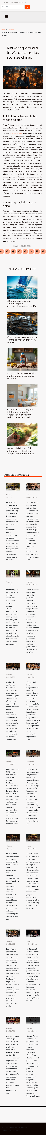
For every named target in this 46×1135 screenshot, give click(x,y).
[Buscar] (12, 7)
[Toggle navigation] (6, 16)
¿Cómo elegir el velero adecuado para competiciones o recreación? (22, 303)
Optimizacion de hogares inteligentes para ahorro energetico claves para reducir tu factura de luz (20, 413)
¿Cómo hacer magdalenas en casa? (34, 667)
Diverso (11, 29)
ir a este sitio (16, 133)
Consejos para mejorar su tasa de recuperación (14, 841)
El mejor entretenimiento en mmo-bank (36, 839)
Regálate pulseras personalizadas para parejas (15, 936)
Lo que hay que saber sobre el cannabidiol (13, 756)
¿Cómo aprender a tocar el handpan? (13, 667)
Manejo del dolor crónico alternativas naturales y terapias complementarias (20, 451)
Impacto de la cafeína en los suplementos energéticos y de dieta (21, 376)
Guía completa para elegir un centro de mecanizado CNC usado (22, 340)
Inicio (3, 29)
